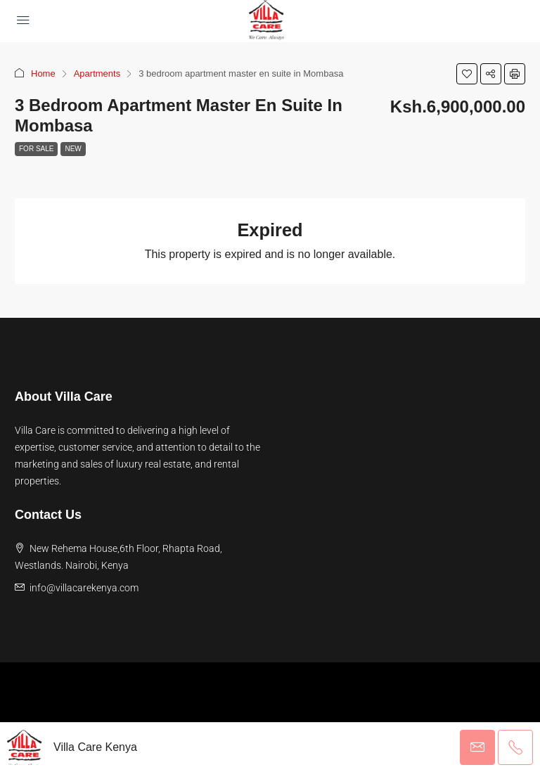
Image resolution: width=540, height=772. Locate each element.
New (73, 149)
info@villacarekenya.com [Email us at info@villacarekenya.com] (84, 587)
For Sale (36, 149)
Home (43, 73)
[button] (466, 73)
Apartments (97, 73)
